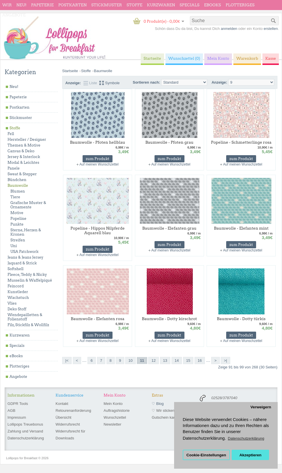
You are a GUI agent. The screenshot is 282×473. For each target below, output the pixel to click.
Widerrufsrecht (68, 424)
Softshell (15, 269)
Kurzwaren (161, 5)
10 (130, 360)
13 (165, 360)
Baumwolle (17, 185)
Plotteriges (240, 5)
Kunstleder (17, 292)
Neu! (21, 5)
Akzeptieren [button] (250, 455)
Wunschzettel (115, 417)
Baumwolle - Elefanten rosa (98, 318)
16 (200, 360)
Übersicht (63, 417)
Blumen (17, 191)
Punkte (17, 224)
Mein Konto (113, 403)
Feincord (15, 286)
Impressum (16, 417)
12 (153, 360)
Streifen (17, 240)
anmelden (229, 28)
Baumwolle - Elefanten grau (169, 228)
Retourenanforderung (73, 410)
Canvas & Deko (21, 151)
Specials (189, 5)
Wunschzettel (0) (184, 58)
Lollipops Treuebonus (25, 424)
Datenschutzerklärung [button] (246, 438)
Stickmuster (106, 5)
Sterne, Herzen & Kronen (25, 232)
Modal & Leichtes (23, 162)
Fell (10, 134)
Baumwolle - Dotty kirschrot (169, 318)
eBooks (212, 5)
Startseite (70, 71)
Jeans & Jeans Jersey (25, 257)
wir (7, 5)
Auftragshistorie (116, 410)
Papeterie (42, 5)
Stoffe (134, 5)
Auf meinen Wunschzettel (99, 164)
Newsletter (112, 424)
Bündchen (16, 180)
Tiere (15, 197)
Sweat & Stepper (22, 174)
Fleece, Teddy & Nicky (27, 274)
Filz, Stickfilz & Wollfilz (28, 325)
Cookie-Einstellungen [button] (206, 455)
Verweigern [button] (260, 407)
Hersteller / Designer (26, 139)
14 (177, 360)
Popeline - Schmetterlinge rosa (241, 142)
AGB (11, 410)
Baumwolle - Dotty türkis (241, 318)
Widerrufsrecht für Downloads (70, 434)
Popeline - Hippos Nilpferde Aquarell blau (97, 230)
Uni (13, 246)
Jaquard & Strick (22, 263)
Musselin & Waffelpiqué (29, 280)
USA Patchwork (24, 251)
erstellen (271, 28)
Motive (16, 213)
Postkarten (72, 5)
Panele (13, 168)
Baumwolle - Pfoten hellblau (97, 142)
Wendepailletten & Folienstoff (24, 317)
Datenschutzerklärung (25, 438)
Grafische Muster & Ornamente (28, 205)
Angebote (14, 15)
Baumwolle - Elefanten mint (241, 228)
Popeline (18, 218)
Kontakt (62, 403)
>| (225, 360)
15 (188, 360)
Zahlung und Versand (25, 431)
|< (66, 360)
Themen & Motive (23, 145)
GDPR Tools (17, 403)
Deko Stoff (16, 309)
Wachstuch (18, 297)
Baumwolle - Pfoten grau (169, 142)
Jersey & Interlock (23, 157)
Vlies (12, 303)
